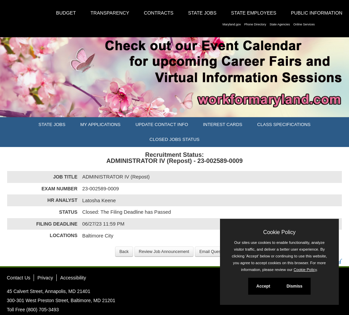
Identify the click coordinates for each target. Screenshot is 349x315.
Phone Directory (255, 24)
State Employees (253, 13)
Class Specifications (284, 124)
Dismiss (294, 286)
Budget (66, 13)
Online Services (304, 24)
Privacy (45, 277)
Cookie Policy (279, 232)
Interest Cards (222, 124)
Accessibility (73, 277)
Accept (263, 286)
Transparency (110, 13)
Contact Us (18, 277)
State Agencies (280, 24)
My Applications (100, 124)
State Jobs (202, 13)
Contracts (158, 13)
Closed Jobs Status (174, 139)
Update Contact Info (161, 124)
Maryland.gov (231, 24)
